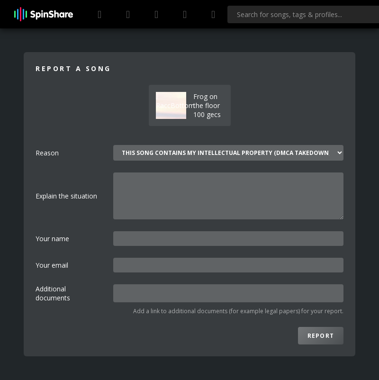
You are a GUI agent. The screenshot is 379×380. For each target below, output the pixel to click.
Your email (52, 265)
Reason (47, 152)
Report (320, 336)
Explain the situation (66, 195)
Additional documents (53, 293)
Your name (52, 238)
